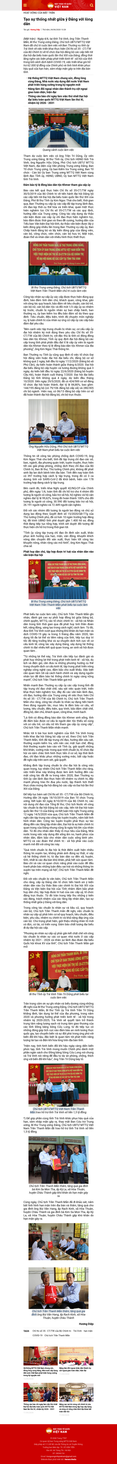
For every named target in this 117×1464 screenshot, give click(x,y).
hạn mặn (88, 1331)
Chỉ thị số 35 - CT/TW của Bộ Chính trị (52, 1331)
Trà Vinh (77, 1331)
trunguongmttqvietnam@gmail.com (61, 1456)
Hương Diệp (35, 30)
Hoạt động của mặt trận (39, 12)
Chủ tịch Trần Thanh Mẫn (57, 1335)
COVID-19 (37, 1335)
